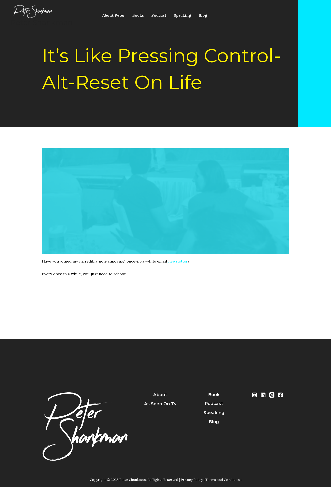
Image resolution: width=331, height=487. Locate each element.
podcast (214, 403)
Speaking (172, 15)
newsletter (178, 261)
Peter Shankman (42, 22)
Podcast (151, 15)
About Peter (112, 15)
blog (214, 421)
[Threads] (272, 395)
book (214, 394)
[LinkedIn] (263, 395)
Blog (190, 15)
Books (134, 15)
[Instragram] (254, 395)
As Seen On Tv (160, 403)
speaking (213, 412)
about (160, 394)
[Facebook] (280, 395)
